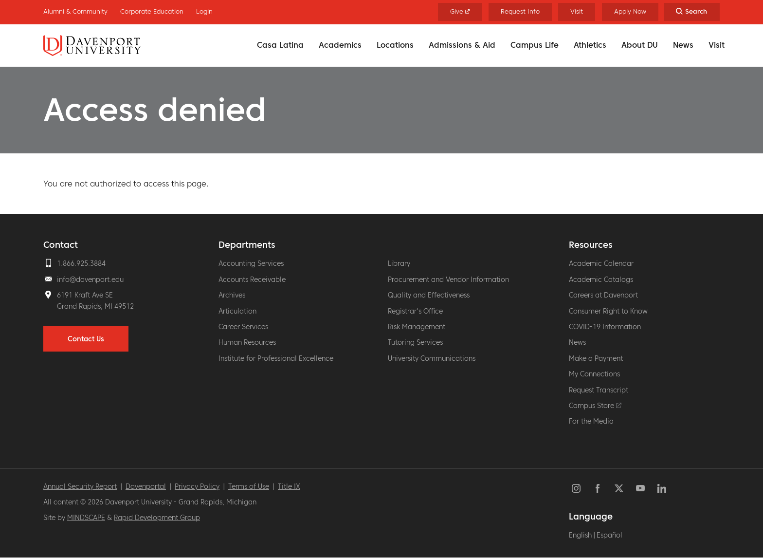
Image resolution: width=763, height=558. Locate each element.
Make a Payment (596, 358)
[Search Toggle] (692, 12)
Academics (340, 45)
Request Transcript (598, 390)
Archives (231, 295)
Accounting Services (251, 263)
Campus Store (595, 405)
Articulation (237, 311)
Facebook (597, 488)
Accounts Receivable (252, 279)
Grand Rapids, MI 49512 (95, 306)
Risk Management (416, 326)
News (683, 45)
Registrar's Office (415, 311)
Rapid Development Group (157, 517)
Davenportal (146, 486)
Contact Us (86, 339)
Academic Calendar (601, 263)
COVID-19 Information (605, 326)
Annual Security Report (80, 486)
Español (609, 535)
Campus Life (534, 45)
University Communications (431, 358)
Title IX (289, 486)
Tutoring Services (415, 342)
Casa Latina (280, 45)
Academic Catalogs (601, 279)
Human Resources (247, 342)
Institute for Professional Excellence (275, 358)
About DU (639, 45)
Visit (716, 45)
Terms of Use (248, 486)
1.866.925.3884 (81, 263)
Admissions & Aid (462, 45)
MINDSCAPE (86, 517)
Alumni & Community (75, 11)
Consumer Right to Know (608, 311)
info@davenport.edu (90, 279)
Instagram (576, 488)
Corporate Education (151, 11)
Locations (395, 45)
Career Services (243, 326)
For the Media (591, 421)
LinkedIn (661, 488)
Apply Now (630, 11)
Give (460, 11)
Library (399, 263)
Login (204, 11)
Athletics (590, 45)
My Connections (594, 374)
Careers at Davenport (603, 295)
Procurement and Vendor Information (448, 279)
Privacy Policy (197, 486)
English (580, 535)
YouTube (640, 488)
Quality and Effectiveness (429, 295)
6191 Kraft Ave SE (85, 295)
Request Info (520, 11)
